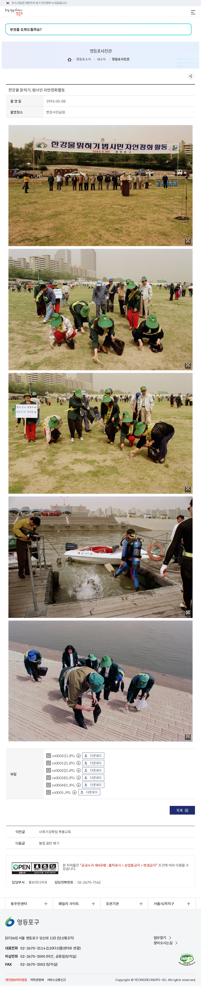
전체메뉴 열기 (193, 12)
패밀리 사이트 (69, 904)
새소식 (101, 59)
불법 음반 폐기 (49, 843)
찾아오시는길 (163, 943)
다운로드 (96, 755)
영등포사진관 (120, 59)
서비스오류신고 (56, 980)
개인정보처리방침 (16, 980)
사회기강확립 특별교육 (55, 831)
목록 (182, 810)
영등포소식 (83, 59)
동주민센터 (19, 904)
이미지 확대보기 (188, 241)
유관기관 (112, 904)
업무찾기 (160, 938)
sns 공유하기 (191, 76)
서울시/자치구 (164, 904)
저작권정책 (37, 980)
